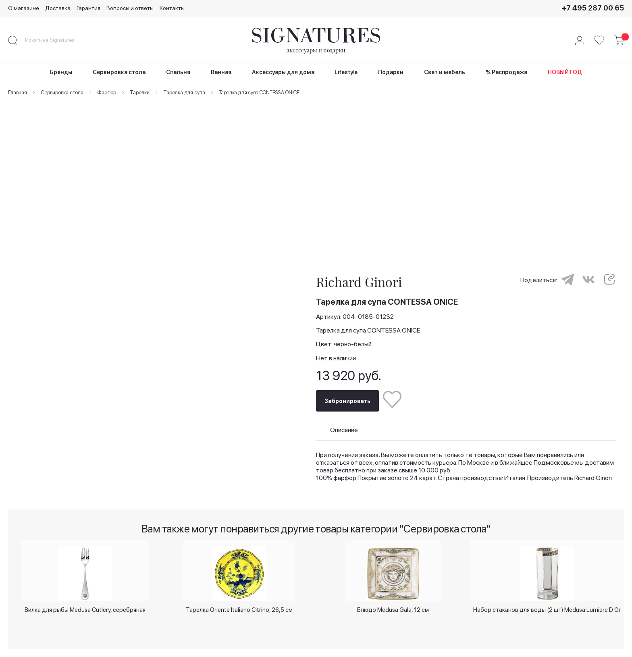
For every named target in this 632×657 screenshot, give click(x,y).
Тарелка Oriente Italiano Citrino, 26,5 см (239, 603)
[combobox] (56, 40)
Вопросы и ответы (130, 8)
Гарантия (88, 8)
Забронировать (347, 389)
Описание (344, 418)
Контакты (172, 8)
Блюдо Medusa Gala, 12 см (393, 603)
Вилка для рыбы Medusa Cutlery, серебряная (85, 603)
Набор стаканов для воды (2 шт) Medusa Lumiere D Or (547, 606)
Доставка (58, 8)
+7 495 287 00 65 (593, 8)
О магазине (23, 8)
